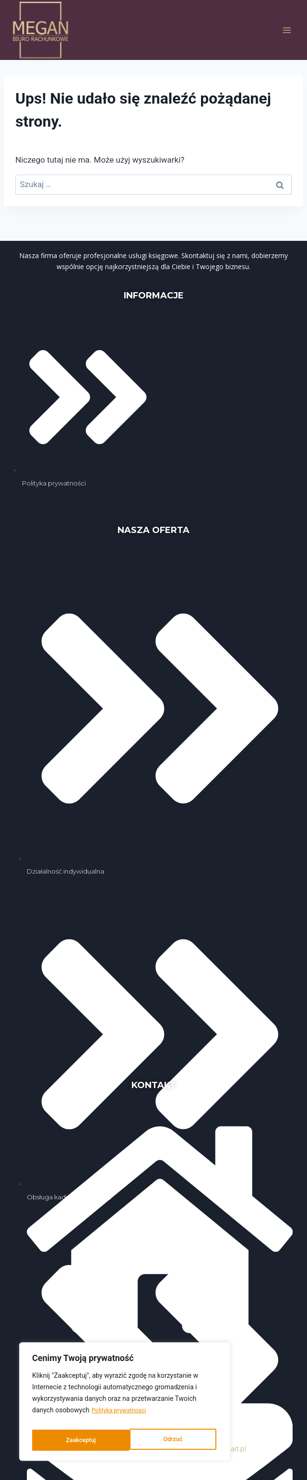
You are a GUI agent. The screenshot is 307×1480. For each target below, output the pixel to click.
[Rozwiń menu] (286, 30)
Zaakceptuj (169, 1440)
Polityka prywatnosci (123, 1416)
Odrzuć (74, 1440)
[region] (124, 1405)
